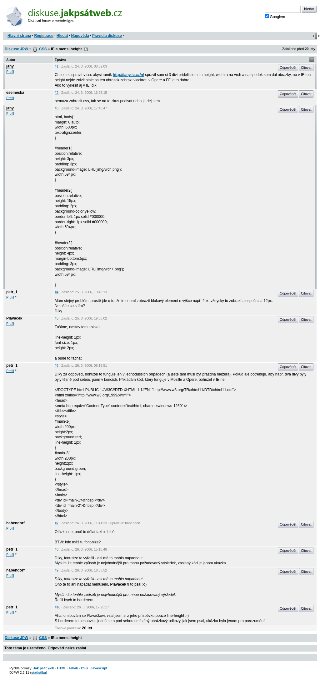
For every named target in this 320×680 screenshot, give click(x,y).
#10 (57, 607)
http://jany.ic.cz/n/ (128, 75)
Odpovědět (288, 67)
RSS (86, 49)
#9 (56, 570)
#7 (56, 523)
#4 (56, 292)
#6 (56, 365)
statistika (38, 672)
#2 (56, 92)
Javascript (99, 668)
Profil (10, 71)
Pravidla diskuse (107, 35)
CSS (43, 49)
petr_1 (12, 292)
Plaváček (14, 318)
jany (10, 66)
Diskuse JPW (16, 49)
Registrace (43, 35)
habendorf (15, 523)
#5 (56, 318)
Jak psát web (43, 668)
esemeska (15, 92)
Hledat (62, 35)
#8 (56, 549)
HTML (61, 668)
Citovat (306, 67)
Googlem (275, 16)
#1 (56, 66)
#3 (56, 108)
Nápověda (80, 35)
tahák (73, 668)
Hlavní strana (19, 35)
